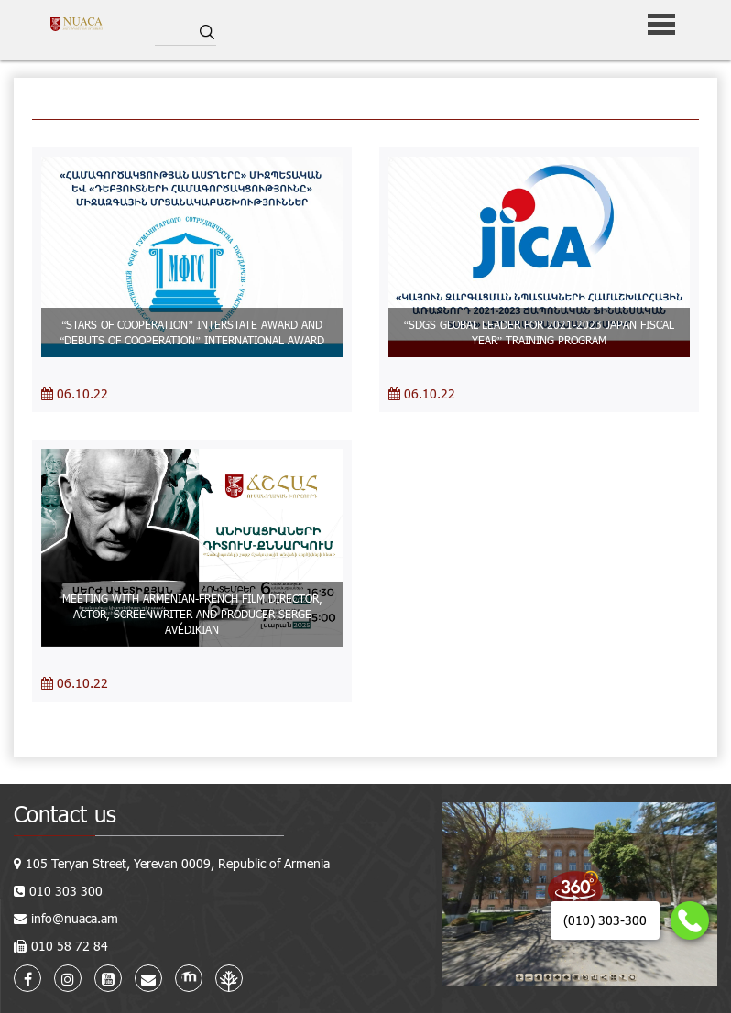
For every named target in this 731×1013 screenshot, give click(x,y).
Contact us (65, 814)
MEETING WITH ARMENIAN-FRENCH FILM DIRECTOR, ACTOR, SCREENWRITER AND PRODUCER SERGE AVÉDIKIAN (192, 614)
